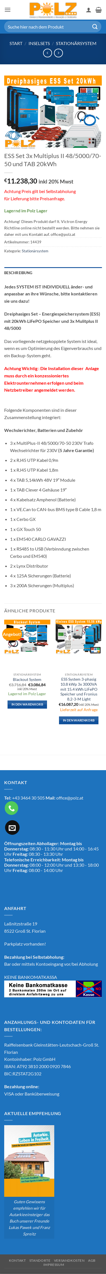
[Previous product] (58, 53)
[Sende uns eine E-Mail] (12, 827)
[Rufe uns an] (11, 808)
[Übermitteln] (95, 26)
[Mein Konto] (88, 10)
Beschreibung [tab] (18, 273)
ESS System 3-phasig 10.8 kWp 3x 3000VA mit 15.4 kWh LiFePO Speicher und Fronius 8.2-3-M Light (78, 689)
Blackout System (27, 679)
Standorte (40, 1260)
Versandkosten (69, 1260)
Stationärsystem (76, 43)
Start (16, 43)
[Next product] (47, 53)
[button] (7, 10)
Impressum (53, 1265)
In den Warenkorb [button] (27, 704)
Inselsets (39, 43)
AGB (92, 1260)
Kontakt (17, 1260)
